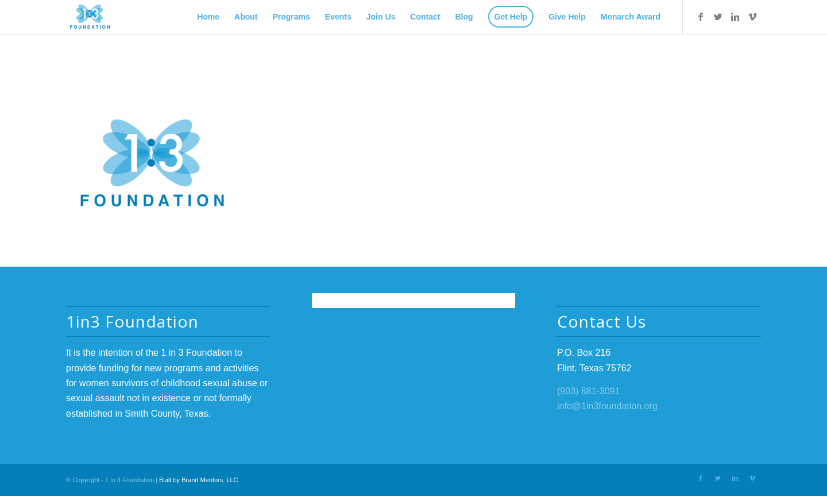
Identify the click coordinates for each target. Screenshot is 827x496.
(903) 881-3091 (588, 391)
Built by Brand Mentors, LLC (198, 479)
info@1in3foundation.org (607, 406)
